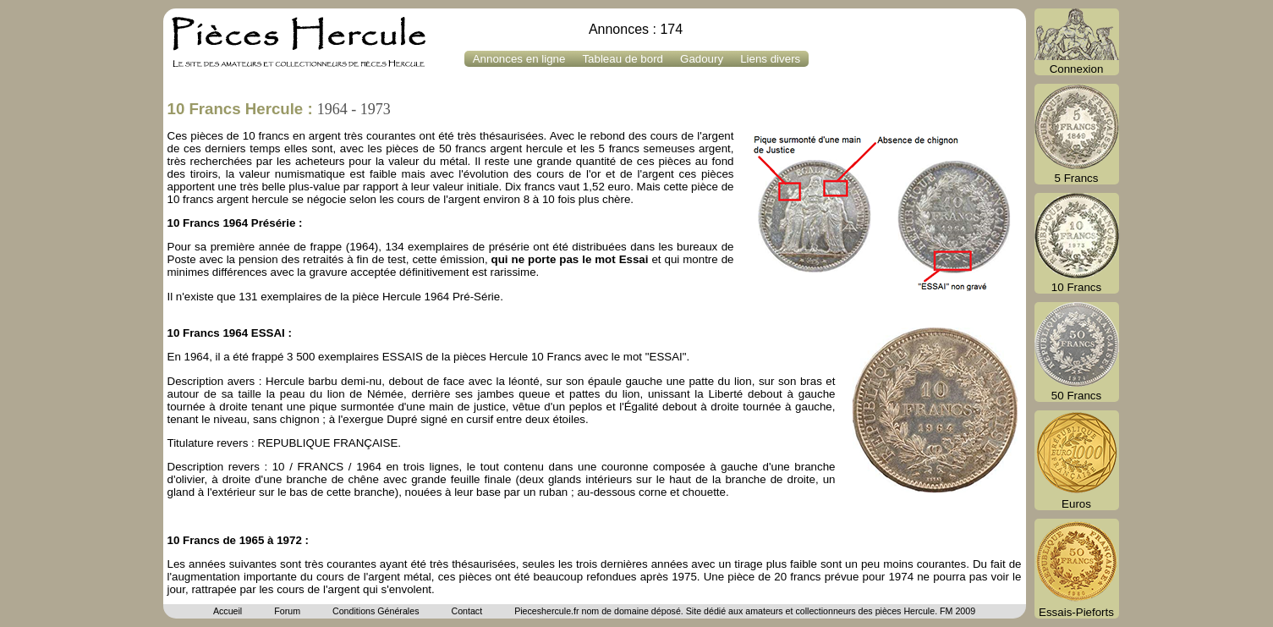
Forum (287, 611)
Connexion (1076, 41)
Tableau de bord (622, 58)
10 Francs (1076, 243)
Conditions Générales (375, 611)
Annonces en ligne (519, 58)
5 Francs (1076, 134)
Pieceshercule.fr (546, 611)
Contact (466, 611)
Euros (1076, 460)
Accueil (227, 611)
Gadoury (701, 58)
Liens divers (770, 58)
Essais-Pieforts (1076, 569)
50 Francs (1076, 352)
